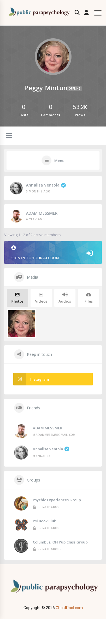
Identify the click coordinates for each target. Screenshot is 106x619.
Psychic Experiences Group (57, 499)
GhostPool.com (69, 607)
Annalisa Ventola (46, 185)
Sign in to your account (53, 252)
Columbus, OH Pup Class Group (60, 542)
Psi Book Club (44, 520)
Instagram (31, 379)
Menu (59, 160)
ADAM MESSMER (42, 213)
